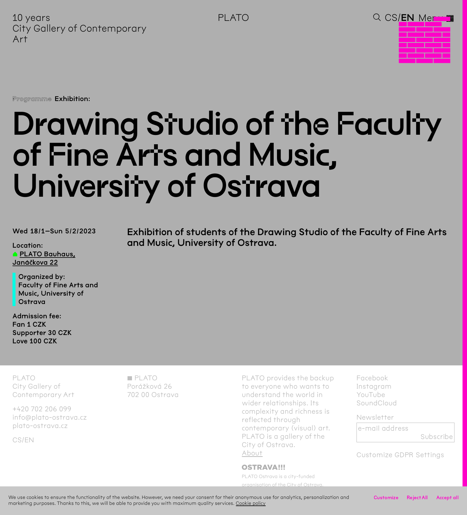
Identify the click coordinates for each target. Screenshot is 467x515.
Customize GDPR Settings (400, 455)
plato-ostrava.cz (40, 425)
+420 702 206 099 (42, 409)
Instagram (374, 386)
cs (391, 18)
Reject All (417, 497)
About (252, 453)
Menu (436, 18)
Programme (32, 99)
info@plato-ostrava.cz (50, 417)
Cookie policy (251, 503)
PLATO (233, 18)
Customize (386, 497)
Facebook (372, 378)
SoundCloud (377, 403)
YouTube (371, 394)
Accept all (447, 497)
